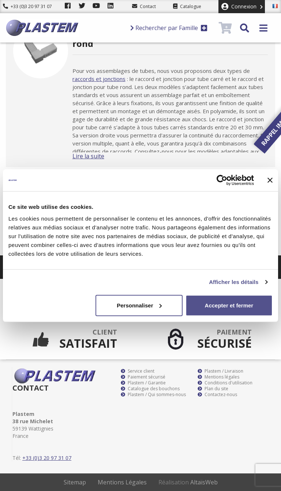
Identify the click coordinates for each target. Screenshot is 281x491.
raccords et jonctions (106, 78)
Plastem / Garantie (143, 383)
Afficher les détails (233, 282)
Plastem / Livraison (220, 371)
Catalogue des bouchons (150, 389)
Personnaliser (139, 305)
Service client (137, 371)
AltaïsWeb (204, 482)
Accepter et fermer (229, 305)
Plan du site (213, 389)
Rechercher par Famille (168, 28)
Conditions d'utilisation (225, 383)
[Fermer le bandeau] (270, 180)
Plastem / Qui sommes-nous (153, 395)
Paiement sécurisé (143, 377)
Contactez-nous (217, 395)
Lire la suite (96, 156)
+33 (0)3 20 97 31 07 (27, 6)
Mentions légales (218, 377)
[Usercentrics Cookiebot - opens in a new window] (222, 180)
